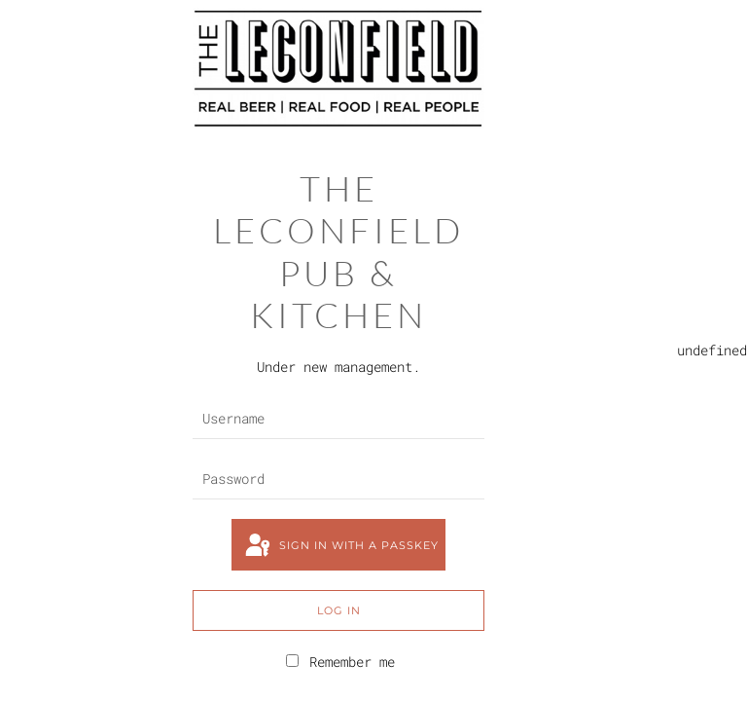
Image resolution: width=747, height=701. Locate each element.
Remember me (340, 661)
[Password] (338, 479)
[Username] (338, 418)
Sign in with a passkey (340, 546)
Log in (339, 610)
